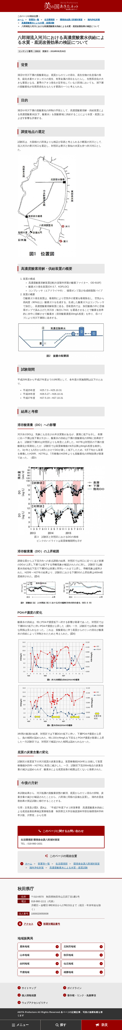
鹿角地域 (24, 946)
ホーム (21, 19)
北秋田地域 (70, 946)
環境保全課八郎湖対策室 (71, 19)
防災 (105, 1025)
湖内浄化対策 (94, 19)
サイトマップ (29, 988)
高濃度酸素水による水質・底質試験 (37, 23)
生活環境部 (49, 19)
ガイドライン (74, 988)
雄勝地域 (68, 972)
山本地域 (24, 955)
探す (63, 1025)
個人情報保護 (29, 995)
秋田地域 (68, 955)
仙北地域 (68, 963)
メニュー (22, 1025)
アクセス (28, 924)
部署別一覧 (34, 19)
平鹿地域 (24, 972)
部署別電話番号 (51, 924)
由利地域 (24, 963)
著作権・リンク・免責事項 (81, 995)
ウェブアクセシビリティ (35, 1002)
